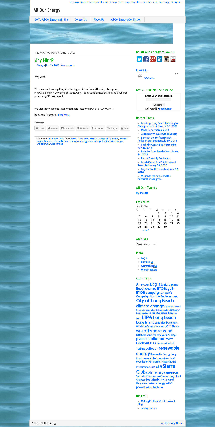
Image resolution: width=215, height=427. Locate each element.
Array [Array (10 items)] (140, 284)
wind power (43, 144)
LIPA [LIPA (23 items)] (147, 317)
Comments (149, 266)
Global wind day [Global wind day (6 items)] (165, 313)
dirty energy (112, 138)
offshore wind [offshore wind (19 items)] (157, 331)
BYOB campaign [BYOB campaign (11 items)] (148, 293)
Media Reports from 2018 (155, 130)
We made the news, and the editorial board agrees (154, 178)
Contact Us (81, 19)
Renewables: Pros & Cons (104, 2)
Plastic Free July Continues (155, 158)
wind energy (116, 141)
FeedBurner (165, 108)
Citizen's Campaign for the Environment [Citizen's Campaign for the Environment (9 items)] (157, 294)
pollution (63, 141)
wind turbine (56, 144)
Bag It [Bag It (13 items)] (155, 284)
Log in (144, 258)
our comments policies (80, 2)
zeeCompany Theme (172, 423)
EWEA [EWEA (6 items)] (145, 313)
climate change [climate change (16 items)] (150, 305)
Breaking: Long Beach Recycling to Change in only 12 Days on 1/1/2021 (158, 125)
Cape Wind (83, 138)
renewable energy (78, 141)
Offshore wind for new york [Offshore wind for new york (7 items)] (151, 335)
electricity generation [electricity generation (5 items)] (160, 310)
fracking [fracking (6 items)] (152, 313)
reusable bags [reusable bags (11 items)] (153, 358)
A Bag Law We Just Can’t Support (159, 133)
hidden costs (50, 141)
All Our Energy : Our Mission (168, 2)
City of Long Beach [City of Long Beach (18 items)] (155, 300)
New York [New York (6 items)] (161, 326)
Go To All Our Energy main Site (51, 19)
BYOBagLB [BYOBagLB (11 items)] (165, 289)
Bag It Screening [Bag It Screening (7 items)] (169, 284)
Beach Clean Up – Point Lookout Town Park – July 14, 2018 (157, 164)
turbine (105, 141)
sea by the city (149, 408)
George (41, 65)
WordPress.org (149, 269)
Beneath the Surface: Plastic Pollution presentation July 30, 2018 (157, 139)
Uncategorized (55, 138)
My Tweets (142, 192)
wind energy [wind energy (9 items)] (157, 383)
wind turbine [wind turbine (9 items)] (154, 387)
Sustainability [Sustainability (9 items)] (155, 379)
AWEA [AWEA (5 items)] (146, 285)
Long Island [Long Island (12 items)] (145, 322)
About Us (99, 19)
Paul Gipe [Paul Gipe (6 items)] (172, 335)
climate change (97, 138)
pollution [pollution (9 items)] (152, 348)
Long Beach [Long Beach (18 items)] (164, 317)
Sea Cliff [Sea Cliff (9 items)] (156, 367)
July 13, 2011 (52, 65)
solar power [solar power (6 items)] (172, 373)
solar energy (94, 141)
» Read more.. (63, 114)
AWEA (73, 138)
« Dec (146, 230)
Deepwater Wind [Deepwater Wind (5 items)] (143, 310)
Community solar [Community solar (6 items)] (172, 306)
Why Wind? (44, 60)
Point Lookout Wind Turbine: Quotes (136, 2)
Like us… (142, 70)
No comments (68, 65)
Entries (147, 262)
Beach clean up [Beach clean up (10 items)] (146, 289)
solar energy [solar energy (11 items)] (155, 372)
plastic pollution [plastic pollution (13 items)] (150, 339)
